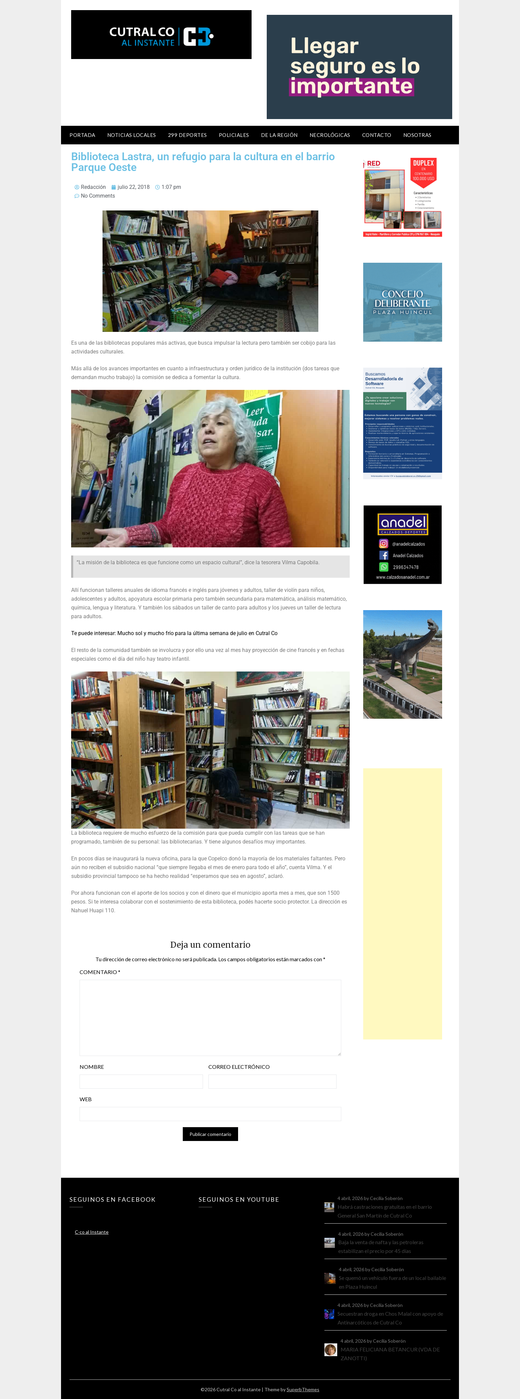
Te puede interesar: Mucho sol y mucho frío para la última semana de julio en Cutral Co (174, 633)
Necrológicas (330, 135)
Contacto (377, 135)
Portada (82, 135)
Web (86, 1099)
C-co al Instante (92, 1232)
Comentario (100, 972)
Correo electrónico (239, 1066)
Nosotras (417, 135)
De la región (279, 135)
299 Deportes (187, 135)
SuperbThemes (303, 1389)
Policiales (234, 135)
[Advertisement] (402, 903)
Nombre (92, 1066)
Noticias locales (131, 135)
